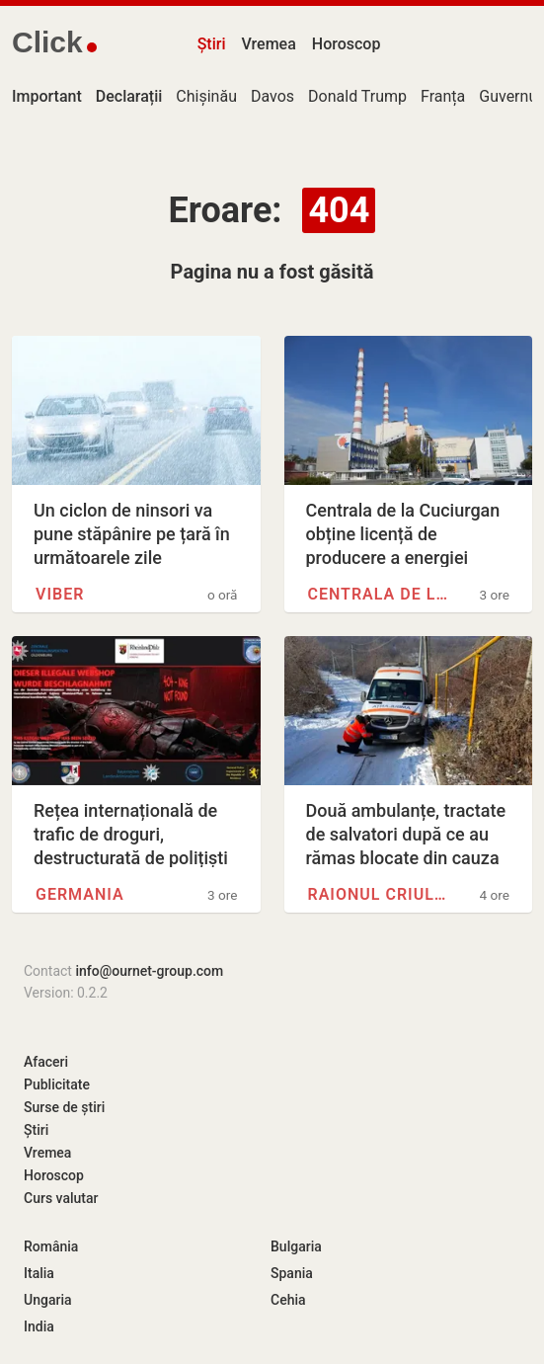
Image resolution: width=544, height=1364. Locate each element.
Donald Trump (357, 96)
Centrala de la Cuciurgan (378, 594)
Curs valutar (61, 1198)
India (39, 1326)
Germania (80, 894)
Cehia (288, 1300)
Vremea (268, 44)
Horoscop (346, 44)
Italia (39, 1273)
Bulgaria (296, 1246)
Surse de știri (64, 1107)
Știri (211, 44)
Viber (60, 594)
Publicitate (57, 1084)
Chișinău (206, 96)
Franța (443, 96)
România (51, 1246)
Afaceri (46, 1062)
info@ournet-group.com (149, 971)
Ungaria (48, 1300)
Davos (272, 96)
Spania (292, 1273)
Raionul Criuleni (378, 894)
